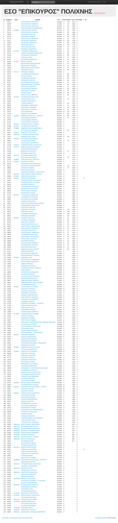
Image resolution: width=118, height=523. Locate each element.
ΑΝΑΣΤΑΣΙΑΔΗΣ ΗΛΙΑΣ (28, 420)
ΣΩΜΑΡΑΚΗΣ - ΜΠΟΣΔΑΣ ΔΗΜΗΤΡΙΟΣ (33, 512)
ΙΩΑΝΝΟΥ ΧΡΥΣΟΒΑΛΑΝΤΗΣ (30, 430)
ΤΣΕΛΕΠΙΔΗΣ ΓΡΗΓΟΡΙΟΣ (29, 55)
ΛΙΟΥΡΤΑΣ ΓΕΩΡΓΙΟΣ (28, 357)
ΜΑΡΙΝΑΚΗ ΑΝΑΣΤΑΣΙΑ (28, 153)
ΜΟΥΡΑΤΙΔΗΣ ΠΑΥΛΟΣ (28, 193)
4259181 (16, 145)
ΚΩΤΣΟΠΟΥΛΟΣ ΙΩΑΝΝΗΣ (29, 130)
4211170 (16, 72)
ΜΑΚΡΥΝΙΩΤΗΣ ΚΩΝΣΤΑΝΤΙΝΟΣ (31, 174)
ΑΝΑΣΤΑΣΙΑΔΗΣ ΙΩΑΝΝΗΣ (29, 243)
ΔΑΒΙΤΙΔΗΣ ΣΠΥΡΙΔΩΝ (28, 209)
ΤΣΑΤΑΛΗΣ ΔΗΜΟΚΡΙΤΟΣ (29, 349)
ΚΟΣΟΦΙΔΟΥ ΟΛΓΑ (27, 489)
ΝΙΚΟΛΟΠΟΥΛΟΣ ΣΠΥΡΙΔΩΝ (30, 68)
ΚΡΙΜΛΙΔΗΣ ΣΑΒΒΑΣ (27, 72)
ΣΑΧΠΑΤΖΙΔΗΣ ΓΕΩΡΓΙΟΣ (29, 88)
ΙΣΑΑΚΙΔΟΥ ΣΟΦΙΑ (27, 468)
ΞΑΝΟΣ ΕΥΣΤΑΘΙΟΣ (27, 316)
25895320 (17, 485)
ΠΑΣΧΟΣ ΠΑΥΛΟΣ (26, 414)
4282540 (16, 387)
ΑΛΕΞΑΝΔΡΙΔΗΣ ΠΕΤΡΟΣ (29, 120)
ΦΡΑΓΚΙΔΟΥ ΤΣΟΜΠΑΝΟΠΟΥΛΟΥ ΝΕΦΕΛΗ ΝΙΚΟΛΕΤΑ (38, 322)
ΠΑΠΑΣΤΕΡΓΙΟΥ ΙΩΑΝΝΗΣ (29, 24)
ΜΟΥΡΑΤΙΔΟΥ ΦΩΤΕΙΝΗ (28, 40)
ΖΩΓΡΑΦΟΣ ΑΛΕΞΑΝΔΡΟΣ (29, 199)
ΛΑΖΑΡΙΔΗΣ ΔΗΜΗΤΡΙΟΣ (29, 366)
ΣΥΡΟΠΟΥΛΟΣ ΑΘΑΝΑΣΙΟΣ (29, 272)
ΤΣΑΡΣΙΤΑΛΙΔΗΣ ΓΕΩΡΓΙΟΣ (29, 311)
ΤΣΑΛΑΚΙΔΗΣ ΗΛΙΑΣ (27, 328)
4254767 (16, 155)
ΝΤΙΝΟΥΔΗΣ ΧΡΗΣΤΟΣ (28, 266)
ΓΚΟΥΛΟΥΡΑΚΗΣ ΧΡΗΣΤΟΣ (29, 122)
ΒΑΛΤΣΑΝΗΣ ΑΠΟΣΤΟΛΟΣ (29, 493)
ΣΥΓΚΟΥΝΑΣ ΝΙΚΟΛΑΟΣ (28, 503)
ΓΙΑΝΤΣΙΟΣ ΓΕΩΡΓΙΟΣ (28, 353)
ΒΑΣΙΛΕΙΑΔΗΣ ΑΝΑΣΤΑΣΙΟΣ (30, 82)
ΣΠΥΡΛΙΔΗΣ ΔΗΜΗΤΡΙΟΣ (29, 405)
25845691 (17, 472)
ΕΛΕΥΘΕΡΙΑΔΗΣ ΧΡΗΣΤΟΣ (29, 245)
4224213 (16, 126)
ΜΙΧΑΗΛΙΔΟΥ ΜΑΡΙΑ (27, 45)
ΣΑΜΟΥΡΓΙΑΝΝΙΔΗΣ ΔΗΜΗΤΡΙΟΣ (31, 53)
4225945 (16, 30)
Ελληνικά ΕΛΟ (16, 2)
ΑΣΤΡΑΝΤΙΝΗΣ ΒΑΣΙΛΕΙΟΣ (29, 149)
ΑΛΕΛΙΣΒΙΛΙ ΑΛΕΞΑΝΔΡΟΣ (29, 299)
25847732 (17, 426)
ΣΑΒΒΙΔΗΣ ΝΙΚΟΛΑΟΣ (28, 416)
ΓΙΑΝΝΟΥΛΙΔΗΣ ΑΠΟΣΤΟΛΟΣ (30, 205)
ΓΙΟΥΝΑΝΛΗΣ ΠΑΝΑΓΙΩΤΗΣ (30, 97)
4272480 (16, 97)
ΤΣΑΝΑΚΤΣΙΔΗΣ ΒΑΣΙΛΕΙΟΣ (30, 376)
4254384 (16, 382)
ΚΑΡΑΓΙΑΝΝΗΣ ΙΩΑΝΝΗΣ (29, 191)
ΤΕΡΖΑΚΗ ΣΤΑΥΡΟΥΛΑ (28, 289)
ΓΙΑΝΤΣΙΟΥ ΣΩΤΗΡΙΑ (27, 389)
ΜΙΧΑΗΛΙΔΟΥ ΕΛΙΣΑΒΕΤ (28, 65)
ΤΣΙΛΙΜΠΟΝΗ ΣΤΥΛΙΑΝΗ (28, 403)
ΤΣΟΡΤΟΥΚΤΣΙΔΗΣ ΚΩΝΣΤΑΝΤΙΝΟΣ (32, 203)
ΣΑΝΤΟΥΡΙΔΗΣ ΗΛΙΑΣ (28, 99)
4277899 (16, 314)
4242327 (16, 132)
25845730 (17, 134)
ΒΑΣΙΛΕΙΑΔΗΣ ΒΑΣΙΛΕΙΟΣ (29, 278)
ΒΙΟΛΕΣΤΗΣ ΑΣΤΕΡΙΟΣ (28, 478)
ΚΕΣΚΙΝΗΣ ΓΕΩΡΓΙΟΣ (28, 184)
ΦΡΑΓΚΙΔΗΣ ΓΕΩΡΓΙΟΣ (28, 90)
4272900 (16, 128)
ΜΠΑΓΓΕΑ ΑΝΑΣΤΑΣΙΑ (28, 170)
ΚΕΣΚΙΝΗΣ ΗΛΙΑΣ (26, 257)
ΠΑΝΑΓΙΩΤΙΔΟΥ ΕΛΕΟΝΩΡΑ (30, 432)
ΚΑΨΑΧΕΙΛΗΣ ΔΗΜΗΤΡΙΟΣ (29, 195)
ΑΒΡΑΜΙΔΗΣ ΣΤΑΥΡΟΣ (28, 345)
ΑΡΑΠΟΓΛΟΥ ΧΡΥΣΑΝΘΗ (29, 351)
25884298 (17, 439)
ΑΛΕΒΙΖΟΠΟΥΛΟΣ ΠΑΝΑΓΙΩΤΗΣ (31, 145)
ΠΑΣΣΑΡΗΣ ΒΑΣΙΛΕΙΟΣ (28, 140)
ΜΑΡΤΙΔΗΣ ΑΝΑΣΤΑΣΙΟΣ (29, 157)
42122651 (17, 495)
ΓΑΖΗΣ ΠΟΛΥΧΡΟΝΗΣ (28, 380)
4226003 (16, 218)
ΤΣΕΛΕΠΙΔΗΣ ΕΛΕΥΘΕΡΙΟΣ (30, 143)
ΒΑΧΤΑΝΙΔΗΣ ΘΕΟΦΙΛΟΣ (29, 59)
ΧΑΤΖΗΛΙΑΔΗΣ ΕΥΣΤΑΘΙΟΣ (29, 286)
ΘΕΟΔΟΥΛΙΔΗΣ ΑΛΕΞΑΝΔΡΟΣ (30, 382)
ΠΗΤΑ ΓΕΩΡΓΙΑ (26, 270)
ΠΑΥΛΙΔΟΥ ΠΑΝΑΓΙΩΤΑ (28, 291)
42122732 (17, 468)
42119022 (17, 432)
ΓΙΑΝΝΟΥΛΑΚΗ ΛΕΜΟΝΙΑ (29, 113)
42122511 (17, 447)
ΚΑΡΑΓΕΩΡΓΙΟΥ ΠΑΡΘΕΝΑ (29, 297)
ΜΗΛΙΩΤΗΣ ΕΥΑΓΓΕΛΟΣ (28, 132)
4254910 (16, 138)
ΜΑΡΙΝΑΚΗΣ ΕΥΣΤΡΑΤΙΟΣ (29, 364)
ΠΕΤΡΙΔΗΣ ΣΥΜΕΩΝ (27, 168)
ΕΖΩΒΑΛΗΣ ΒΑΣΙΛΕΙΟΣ (28, 101)
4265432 (16, 393)
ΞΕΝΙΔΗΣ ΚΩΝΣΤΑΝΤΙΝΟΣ (29, 295)
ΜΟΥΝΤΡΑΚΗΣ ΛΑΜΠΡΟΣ (29, 253)
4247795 (16, 51)
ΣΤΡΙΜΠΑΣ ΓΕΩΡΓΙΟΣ (28, 435)
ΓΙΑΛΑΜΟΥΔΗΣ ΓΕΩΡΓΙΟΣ (29, 126)
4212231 (16, 115)
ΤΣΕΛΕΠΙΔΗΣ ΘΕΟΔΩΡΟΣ (29, 51)
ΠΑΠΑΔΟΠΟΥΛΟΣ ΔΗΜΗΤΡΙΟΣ (31, 163)
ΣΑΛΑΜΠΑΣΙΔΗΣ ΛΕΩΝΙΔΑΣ (30, 74)
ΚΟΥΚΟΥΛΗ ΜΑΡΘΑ (27, 391)
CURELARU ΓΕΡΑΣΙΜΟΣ (28, 449)
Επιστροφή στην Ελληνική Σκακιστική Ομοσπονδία (17, 518)
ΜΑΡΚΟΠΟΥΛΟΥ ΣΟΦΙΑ (28, 407)
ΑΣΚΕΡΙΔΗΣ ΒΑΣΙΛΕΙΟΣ (28, 341)
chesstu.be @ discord (93, 2)
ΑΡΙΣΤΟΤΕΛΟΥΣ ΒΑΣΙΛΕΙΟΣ (30, 26)
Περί (27, 2)
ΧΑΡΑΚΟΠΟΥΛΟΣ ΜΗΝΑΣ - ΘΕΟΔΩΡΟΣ (33, 343)
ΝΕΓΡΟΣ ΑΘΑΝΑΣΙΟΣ (28, 439)
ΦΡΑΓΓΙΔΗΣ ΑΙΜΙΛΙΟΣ (28, 222)
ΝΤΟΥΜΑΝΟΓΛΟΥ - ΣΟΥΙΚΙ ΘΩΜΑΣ (32, 332)
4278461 (16, 257)
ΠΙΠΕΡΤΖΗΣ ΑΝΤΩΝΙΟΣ (28, 320)
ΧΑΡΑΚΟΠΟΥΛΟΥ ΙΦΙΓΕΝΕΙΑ (30, 314)
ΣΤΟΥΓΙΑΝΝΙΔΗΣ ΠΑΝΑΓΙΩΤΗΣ (31, 326)
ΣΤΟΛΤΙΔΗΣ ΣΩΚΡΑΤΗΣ (28, 86)
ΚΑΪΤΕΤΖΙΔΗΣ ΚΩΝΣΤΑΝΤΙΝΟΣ (31, 166)
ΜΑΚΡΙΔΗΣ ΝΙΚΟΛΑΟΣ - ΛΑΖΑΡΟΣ (32, 115)
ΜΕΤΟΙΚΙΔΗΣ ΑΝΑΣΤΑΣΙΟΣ (29, 188)
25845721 (17, 512)
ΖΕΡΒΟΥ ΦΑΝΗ (26, 93)
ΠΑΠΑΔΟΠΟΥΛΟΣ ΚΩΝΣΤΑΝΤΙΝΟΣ (32, 409)
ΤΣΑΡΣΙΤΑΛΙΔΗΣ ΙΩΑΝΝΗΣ (29, 330)
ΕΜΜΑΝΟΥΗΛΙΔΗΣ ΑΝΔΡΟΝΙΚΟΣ (31, 128)
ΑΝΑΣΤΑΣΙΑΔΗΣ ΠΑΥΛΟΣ (29, 30)
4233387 (16, 61)
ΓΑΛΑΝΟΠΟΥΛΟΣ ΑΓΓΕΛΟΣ (29, 384)
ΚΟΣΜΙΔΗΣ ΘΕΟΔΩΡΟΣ (28, 49)
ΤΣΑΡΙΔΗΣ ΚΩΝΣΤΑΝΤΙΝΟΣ (29, 134)
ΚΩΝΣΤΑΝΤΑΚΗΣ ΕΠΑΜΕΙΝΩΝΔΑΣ (32, 28)
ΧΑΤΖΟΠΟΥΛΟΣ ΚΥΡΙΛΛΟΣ (29, 32)
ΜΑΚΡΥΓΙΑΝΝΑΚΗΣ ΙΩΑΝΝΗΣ (30, 147)
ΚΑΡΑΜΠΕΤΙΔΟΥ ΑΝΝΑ (28, 136)
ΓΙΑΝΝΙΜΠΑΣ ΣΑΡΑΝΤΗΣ (29, 293)
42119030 (17, 435)
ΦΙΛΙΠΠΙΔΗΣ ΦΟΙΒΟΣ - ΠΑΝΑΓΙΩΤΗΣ (32, 172)
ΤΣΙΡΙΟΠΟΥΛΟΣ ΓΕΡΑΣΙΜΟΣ (30, 422)
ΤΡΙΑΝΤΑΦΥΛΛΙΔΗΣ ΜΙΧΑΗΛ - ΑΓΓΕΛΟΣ (33, 460)
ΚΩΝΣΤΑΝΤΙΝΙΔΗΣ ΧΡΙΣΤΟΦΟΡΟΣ (32, 418)
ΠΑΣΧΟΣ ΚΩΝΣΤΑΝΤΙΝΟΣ (29, 399)
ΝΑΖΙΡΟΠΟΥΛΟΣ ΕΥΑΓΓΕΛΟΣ (30, 347)
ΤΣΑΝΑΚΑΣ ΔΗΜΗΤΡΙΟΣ (28, 445)
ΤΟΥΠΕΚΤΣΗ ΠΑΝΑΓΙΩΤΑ (29, 412)
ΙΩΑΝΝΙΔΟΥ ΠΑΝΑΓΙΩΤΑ (28, 359)
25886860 (17, 460)
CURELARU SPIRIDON (28, 178)
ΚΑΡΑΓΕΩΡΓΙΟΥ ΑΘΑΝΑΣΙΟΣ (30, 259)
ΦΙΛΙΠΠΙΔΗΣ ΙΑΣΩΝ (27, 441)
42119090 (17, 508)
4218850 (16, 159)
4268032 (16, 178)
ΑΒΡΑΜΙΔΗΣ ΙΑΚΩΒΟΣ (28, 36)
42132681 (17, 510)
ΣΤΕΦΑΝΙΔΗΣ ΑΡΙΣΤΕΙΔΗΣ (29, 234)
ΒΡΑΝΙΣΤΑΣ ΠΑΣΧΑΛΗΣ (28, 151)
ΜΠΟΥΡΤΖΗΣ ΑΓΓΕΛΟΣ (28, 510)
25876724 (17, 499)
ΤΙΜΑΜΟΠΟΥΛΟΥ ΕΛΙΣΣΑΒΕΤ (30, 182)
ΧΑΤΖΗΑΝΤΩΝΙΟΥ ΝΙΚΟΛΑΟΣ (30, 428)
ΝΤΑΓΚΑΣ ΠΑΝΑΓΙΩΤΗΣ (28, 337)
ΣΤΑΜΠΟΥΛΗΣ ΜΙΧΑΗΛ (28, 78)
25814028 (17, 424)
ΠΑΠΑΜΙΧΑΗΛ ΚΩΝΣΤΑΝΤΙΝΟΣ (31, 374)
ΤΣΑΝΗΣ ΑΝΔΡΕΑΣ (27, 103)
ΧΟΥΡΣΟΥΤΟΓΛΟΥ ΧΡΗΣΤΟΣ (30, 276)
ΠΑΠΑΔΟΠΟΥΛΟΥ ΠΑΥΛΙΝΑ (29, 437)
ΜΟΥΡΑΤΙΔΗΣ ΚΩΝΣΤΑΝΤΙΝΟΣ (30, 63)
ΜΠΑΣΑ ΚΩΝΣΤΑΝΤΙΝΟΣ (28, 447)
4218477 (16, 147)
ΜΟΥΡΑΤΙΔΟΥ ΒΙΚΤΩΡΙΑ (28, 247)
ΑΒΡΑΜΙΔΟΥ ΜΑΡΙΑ (27, 70)
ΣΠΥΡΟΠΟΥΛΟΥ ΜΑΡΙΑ (28, 443)
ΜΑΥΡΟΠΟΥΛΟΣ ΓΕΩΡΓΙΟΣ (29, 22)
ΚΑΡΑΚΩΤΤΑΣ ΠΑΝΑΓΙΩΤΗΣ (30, 453)
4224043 (16, 351)
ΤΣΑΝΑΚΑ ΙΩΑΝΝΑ (27, 455)
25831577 (17, 464)
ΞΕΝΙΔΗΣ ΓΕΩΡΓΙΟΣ (27, 401)
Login (104, 2)
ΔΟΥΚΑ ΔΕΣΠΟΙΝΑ (27, 111)
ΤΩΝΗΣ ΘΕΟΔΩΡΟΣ (27, 251)
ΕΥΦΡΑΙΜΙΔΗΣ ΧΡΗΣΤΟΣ (29, 487)
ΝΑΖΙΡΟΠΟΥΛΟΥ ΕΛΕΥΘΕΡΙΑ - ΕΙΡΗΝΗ (33, 387)
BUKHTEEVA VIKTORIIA (28, 457)
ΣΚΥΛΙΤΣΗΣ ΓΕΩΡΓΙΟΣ (28, 207)
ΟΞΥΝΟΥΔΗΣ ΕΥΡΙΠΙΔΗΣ (29, 324)
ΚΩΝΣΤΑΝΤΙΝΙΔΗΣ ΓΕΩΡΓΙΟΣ (30, 84)
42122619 (17, 478)
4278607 (16, 286)
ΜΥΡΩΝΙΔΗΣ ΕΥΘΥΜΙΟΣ (28, 118)
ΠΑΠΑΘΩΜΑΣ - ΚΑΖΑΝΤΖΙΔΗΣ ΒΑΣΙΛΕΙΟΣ (34, 368)
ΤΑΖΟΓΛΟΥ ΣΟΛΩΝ (27, 211)
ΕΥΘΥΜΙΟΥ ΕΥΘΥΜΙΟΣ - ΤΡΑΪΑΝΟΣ (32, 303)
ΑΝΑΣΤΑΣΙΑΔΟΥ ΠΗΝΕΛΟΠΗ (30, 232)
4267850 (16, 195)
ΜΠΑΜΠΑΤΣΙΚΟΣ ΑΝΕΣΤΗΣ (29, 485)
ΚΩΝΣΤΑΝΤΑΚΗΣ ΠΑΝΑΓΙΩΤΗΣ (31, 372)
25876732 (17, 437)
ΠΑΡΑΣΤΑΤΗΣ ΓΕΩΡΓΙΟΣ (29, 238)
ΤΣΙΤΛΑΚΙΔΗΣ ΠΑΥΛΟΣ (28, 34)
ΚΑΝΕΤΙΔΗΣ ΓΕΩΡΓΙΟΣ (28, 355)
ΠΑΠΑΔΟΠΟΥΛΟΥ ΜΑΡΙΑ (29, 499)
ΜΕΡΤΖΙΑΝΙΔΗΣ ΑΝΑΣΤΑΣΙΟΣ (30, 424)
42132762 (17, 493)
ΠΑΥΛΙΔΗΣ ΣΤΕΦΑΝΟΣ (28, 220)
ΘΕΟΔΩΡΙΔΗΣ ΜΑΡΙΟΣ (28, 462)
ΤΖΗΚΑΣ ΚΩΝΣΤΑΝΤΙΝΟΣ (29, 451)
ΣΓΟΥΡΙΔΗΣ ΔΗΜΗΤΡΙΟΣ (29, 155)
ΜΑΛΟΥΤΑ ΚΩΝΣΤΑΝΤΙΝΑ (29, 482)
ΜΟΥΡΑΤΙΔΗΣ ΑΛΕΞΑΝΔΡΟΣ (30, 236)
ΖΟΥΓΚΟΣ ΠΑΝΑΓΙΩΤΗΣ (28, 230)
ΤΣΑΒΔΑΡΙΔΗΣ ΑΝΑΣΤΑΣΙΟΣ (30, 186)
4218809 (16, 161)
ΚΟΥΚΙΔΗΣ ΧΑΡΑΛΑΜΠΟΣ (29, 466)
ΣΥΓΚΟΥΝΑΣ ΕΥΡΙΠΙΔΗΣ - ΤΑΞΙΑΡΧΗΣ (33, 480)
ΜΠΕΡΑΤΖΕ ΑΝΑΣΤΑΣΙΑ (28, 176)
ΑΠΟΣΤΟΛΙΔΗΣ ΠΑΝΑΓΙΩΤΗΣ (30, 495)
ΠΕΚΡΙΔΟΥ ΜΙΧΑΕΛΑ (27, 476)
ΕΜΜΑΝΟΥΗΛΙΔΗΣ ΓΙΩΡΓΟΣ (30, 249)
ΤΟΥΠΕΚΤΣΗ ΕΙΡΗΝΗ (28, 274)
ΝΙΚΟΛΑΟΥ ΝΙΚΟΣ (26, 57)
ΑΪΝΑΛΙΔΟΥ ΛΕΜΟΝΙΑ (28, 334)
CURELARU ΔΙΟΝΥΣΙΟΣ (28, 474)
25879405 (17, 501)
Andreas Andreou (102, 518)
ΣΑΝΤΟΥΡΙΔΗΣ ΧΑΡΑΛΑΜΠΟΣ (30, 226)
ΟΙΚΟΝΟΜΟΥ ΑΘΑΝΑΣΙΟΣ (29, 105)
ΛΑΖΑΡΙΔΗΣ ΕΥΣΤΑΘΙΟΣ (29, 109)
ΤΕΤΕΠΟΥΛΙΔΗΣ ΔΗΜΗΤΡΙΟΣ (30, 393)
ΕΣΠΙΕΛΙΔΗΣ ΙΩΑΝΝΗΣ (28, 216)
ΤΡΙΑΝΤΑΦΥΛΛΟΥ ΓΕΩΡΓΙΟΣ (30, 159)
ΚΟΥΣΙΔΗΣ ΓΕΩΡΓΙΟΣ (28, 378)
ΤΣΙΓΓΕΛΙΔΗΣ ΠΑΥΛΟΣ (28, 395)
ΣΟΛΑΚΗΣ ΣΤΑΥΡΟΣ (27, 161)
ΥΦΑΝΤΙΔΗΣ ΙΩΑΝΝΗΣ (28, 318)
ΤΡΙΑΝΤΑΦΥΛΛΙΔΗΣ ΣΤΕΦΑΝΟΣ (31, 268)
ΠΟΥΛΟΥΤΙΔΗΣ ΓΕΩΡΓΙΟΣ (29, 95)
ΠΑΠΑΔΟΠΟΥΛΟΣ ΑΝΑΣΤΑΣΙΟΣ (31, 464)
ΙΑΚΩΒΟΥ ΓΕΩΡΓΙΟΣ (27, 218)
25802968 (17, 430)
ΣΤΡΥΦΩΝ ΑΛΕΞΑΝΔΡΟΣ (29, 213)
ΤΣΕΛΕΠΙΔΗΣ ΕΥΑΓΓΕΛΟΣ (29, 197)
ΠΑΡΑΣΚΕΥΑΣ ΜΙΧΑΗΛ (28, 397)
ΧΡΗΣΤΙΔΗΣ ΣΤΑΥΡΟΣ (28, 362)
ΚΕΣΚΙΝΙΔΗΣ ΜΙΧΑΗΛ (28, 241)
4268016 (16, 124)
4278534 (16, 347)
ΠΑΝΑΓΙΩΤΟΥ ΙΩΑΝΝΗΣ (28, 107)
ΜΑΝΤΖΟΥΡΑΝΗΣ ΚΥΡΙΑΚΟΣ (30, 255)
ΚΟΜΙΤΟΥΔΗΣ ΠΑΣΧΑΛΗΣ (29, 224)
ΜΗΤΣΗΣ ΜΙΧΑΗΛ (26, 76)
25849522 (17, 428)
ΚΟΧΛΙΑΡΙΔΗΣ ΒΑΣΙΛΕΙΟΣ (29, 138)
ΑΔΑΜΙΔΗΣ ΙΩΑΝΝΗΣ (27, 301)
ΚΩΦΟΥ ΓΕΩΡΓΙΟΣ (27, 264)
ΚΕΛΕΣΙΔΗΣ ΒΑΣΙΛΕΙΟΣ (28, 491)
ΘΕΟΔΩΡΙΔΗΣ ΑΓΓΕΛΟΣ (28, 470)
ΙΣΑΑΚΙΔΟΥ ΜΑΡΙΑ (27, 508)
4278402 (16, 176)
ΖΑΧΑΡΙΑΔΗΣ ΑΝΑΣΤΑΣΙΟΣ (29, 426)
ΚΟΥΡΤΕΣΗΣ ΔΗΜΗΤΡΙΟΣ (29, 472)
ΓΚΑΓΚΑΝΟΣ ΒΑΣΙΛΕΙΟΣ (28, 497)
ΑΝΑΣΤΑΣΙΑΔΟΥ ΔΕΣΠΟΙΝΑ (29, 261)
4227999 (16, 174)
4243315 (16, 334)
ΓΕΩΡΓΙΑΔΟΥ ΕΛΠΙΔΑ (28, 307)
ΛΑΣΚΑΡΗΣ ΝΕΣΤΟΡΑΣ (28, 47)
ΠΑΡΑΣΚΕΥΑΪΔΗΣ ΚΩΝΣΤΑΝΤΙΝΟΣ (32, 282)
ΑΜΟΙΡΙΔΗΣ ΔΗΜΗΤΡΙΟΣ (29, 42)
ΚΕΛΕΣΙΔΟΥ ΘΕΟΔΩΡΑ (28, 505)
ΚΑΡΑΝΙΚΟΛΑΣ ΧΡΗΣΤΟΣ (29, 370)
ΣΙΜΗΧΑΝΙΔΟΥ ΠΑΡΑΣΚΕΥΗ (30, 228)
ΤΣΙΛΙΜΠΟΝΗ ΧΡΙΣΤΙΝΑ (28, 284)
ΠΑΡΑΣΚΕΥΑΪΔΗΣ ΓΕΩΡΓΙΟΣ (30, 280)
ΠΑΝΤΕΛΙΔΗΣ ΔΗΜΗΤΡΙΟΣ (29, 38)
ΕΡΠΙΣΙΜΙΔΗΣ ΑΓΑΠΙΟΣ (28, 309)
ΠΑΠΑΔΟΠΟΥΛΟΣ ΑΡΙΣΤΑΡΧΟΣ (31, 180)
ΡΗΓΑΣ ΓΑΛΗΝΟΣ (26, 61)
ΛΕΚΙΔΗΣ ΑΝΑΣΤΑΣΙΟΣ (28, 201)
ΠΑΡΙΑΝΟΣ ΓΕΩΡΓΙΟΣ (28, 80)
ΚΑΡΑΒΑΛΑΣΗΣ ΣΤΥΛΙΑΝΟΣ (30, 124)
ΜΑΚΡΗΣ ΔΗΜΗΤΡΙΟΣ (28, 501)
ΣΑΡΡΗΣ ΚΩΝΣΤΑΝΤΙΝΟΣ (29, 305)
